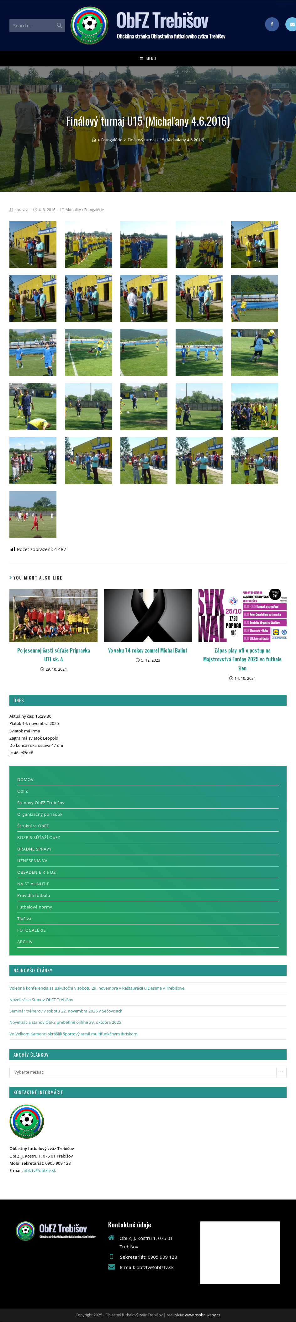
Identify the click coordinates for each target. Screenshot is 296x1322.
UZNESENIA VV (32, 861)
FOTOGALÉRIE (31, 931)
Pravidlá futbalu (33, 896)
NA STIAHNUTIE (33, 884)
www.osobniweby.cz (202, 1315)
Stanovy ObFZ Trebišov (41, 803)
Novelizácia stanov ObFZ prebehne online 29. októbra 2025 (65, 1023)
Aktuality (73, 210)
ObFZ (22, 791)
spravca (21, 210)
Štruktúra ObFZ (33, 826)
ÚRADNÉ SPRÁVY (34, 849)
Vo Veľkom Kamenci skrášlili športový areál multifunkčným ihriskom (73, 1034)
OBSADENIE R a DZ (36, 873)
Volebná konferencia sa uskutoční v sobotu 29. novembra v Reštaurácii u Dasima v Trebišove (96, 989)
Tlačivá (24, 919)
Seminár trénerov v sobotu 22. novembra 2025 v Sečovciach (66, 1011)
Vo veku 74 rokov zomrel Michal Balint (148, 650)
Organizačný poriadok (40, 815)
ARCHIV (25, 942)
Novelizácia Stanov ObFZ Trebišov (41, 1000)
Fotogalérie (94, 210)
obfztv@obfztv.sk (40, 1171)
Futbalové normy (34, 907)
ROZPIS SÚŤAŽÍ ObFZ (38, 838)
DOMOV (25, 780)
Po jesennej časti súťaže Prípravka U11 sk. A (53, 655)
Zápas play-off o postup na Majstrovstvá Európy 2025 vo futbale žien (242, 660)
